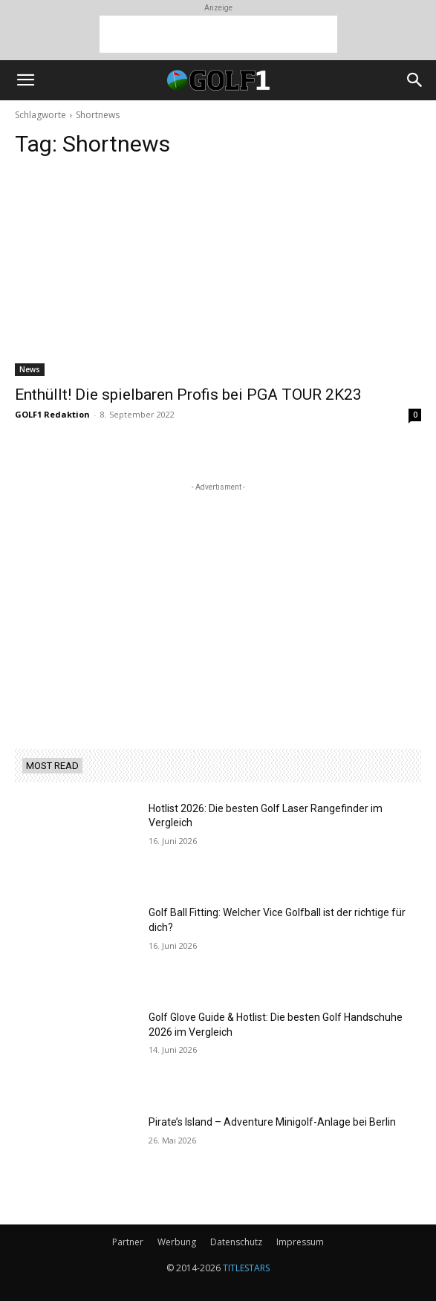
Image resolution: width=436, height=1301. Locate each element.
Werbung (176, 1242)
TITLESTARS (246, 1268)
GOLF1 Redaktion (52, 414)
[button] (25, 80)
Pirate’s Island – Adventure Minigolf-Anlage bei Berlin (272, 1122)
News (29, 369)
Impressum (300, 1242)
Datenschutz (236, 1242)
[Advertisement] (218, 34)
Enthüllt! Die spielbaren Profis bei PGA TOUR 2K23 (188, 394)
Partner (127, 1242)
